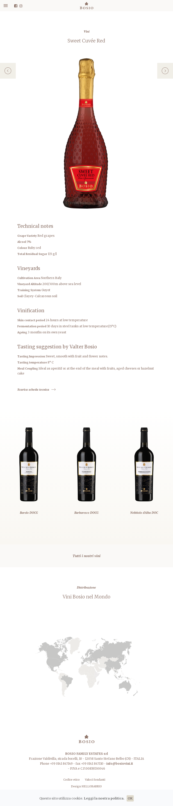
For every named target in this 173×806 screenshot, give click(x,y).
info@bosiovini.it (119, 764)
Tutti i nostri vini (86, 555)
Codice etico (71, 779)
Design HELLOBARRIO (86, 786)
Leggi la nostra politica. (104, 798)
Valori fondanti (95, 779)
